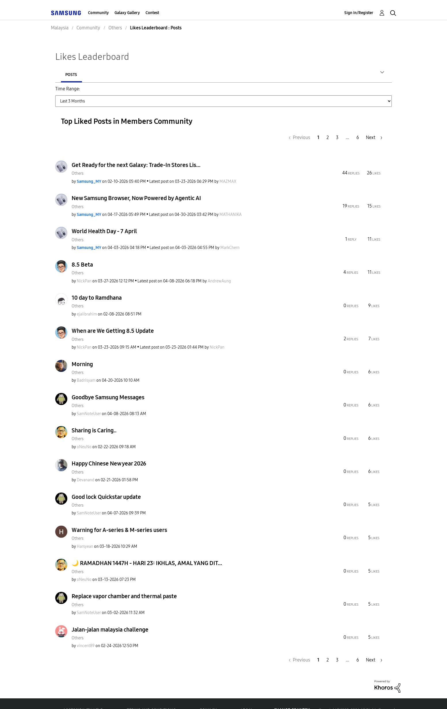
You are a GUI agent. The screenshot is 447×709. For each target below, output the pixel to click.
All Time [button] (343, 92)
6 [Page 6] (357, 124)
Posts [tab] (110, 74)
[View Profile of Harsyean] (85, 533)
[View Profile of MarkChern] (230, 234)
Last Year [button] (317, 92)
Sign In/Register (358, 12)
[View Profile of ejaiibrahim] (87, 301)
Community (98, 12)
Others (77, 160)
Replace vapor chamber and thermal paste (124, 583)
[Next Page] (374, 124)
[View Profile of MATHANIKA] (230, 201)
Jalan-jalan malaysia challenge (110, 616)
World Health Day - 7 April (104, 218)
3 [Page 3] (337, 124)
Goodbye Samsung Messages (108, 384)
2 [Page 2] (327, 124)
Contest (152, 12)
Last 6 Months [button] (285, 92)
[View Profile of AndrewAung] (219, 268)
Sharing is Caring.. (94, 417)
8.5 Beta (82, 251)
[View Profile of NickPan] (84, 268)
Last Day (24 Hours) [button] (106, 92)
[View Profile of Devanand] (85, 467)
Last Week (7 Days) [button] (153, 92)
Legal (247, 697)
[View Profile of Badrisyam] (86, 367)
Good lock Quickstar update (106, 483)
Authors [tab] (74, 74)
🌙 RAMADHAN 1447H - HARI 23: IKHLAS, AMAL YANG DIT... (147, 550)
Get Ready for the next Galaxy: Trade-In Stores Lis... (136, 152)
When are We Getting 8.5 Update (113, 317)
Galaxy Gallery (127, 12)
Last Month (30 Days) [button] (202, 92)
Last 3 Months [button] (247, 92)
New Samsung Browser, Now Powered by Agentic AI (136, 185)
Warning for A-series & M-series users (119, 517)
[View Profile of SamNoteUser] (89, 400)
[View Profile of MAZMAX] (227, 168)
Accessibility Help (83, 697)
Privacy (208, 697)
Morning (82, 351)
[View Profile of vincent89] (86, 632)
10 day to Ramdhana (97, 284)
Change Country (292, 697)
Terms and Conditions (151, 697)
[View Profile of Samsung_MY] (89, 168)
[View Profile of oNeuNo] (84, 434)
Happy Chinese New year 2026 (109, 450)
